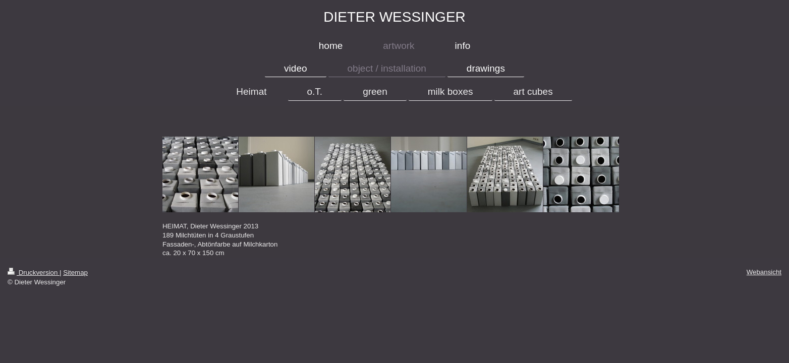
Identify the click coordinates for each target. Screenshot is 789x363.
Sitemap (75, 272)
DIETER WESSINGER (394, 17)
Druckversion (34, 272)
